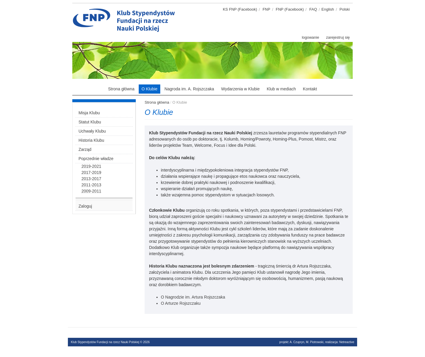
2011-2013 (91, 184)
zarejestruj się (338, 37)
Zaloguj (85, 206)
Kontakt (310, 89)
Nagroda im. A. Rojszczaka (189, 89)
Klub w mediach (281, 89)
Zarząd (85, 149)
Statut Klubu (90, 122)
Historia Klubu (91, 140)
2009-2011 (91, 191)
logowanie (310, 37)
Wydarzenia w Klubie (240, 89)
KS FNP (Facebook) (240, 9)
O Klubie (150, 89)
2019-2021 (91, 166)
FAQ (313, 9)
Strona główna (121, 89)
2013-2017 (91, 178)
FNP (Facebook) (290, 9)
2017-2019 (91, 172)
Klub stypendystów (180, 10)
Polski (344, 9)
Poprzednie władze (96, 158)
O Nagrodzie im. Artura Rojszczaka (193, 297)
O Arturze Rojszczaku (181, 303)
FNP (266, 9)
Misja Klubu (89, 112)
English (327, 9)
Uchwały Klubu (92, 131)
